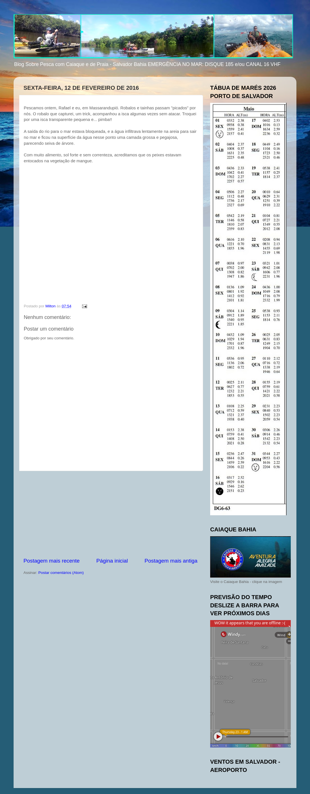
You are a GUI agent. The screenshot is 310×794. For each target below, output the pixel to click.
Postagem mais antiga (171, 561)
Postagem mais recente (51, 561)
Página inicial (112, 561)
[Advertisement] (110, 514)
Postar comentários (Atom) (61, 573)
